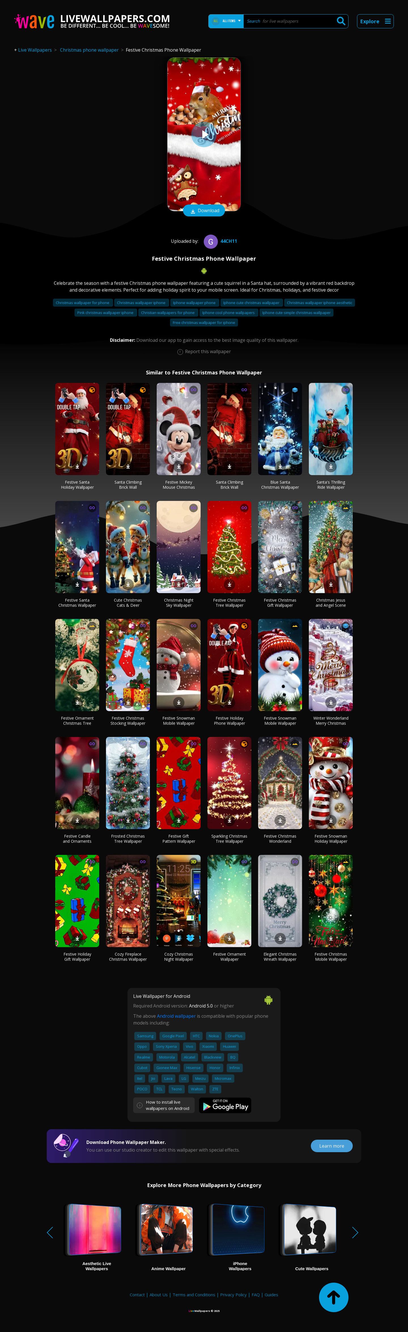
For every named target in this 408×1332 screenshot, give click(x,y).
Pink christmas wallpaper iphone (105, 312)
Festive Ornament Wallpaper (229, 956)
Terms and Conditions (194, 1294)
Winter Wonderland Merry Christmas (330, 720)
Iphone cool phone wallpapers (229, 312)
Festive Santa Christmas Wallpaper (77, 602)
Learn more (331, 1146)
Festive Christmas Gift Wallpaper (280, 602)
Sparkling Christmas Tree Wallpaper (229, 838)
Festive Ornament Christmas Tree (77, 720)
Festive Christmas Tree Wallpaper (229, 602)
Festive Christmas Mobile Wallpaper (330, 956)
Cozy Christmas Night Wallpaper (178, 956)
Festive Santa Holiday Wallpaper (77, 484)
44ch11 (219, 241)
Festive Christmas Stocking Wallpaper (127, 720)
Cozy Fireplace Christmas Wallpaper (128, 956)
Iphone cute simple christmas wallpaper (296, 312)
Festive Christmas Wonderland (280, 838)
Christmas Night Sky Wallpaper (179, 602)
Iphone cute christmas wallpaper (251, 302)
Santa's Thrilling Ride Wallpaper (330, 484)
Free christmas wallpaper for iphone (204, 322)
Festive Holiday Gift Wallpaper (77, 956)
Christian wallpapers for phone (168, 312)
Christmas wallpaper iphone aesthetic (319, 302)
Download (204, 211)
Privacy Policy (233, 1294)
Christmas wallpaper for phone (83, 302)
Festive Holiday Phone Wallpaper (229, 720)
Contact (137, 1294)
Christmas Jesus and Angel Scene (331, 602)
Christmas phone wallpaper (89, 50)
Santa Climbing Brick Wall (128, 484)
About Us (159, 1294)
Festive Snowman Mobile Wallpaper (178, 720)
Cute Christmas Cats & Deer (128, 602)
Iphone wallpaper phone (194, 302)
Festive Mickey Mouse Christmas (179, 484)
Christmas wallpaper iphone (141, 302)
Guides (271, 1294)
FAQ (256, 1294)
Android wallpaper (176, 1016)
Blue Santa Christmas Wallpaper (280, 484)
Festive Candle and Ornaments (77, 838)
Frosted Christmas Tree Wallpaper (128, 838)
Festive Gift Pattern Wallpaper (178, 838)
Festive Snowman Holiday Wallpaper (330, 838)
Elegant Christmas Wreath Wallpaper (280, 956)
